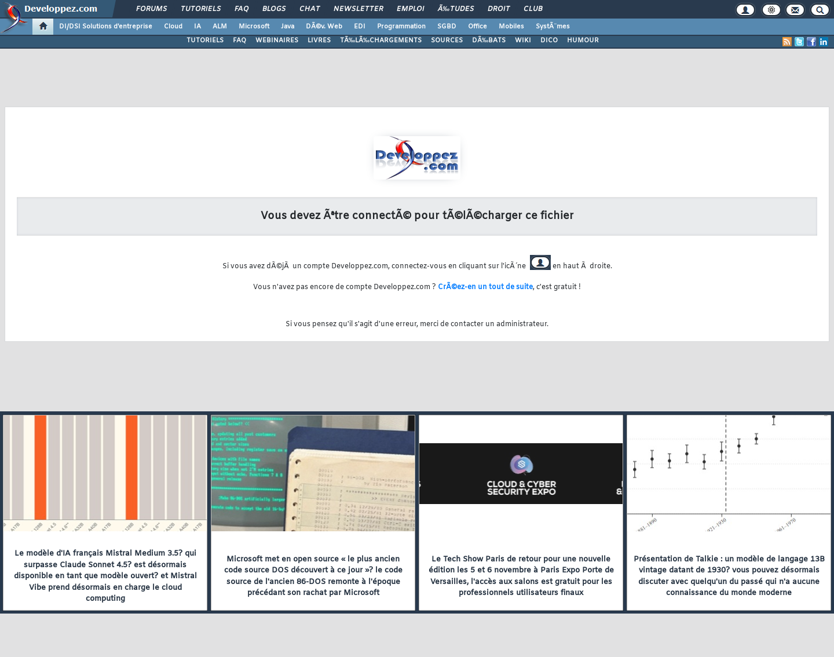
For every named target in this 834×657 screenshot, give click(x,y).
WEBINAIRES (276, 40)
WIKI (523, 40)
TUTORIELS (205, 40)
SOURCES (447, 40)
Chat (309, 9)
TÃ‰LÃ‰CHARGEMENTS (381, 40)
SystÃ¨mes (553, 27)
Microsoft (254, 27)
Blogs (274, 9)
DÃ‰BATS (489, 40)
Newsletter (358, 9)
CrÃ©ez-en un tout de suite (485, 287)
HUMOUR (583, 40)
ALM (220, 27)
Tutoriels (201, 9)
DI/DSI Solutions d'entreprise (105, 27)
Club (532, 9)
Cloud (173, 27)
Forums (151, 9)
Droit (499, 9)
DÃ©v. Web (324, 27)
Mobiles (511, 27)
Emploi (410, 9)
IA (197, 27)
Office (477, 27)
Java (287, 27)
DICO (549, 40)
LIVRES (319, 40)
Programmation (401, 27)
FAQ (241, 9)
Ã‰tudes (456, 9)
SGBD (446, 27)
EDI (359, 27)
